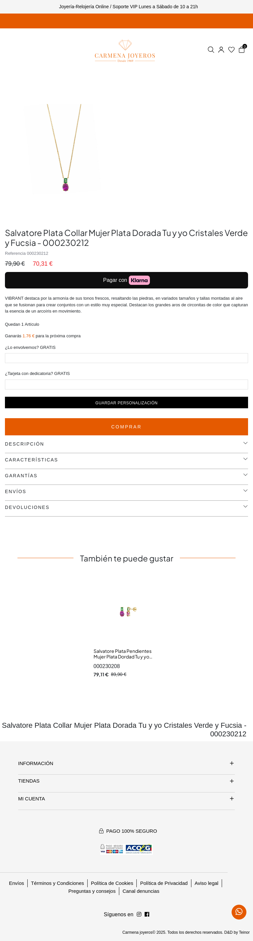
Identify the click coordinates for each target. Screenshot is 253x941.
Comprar (126, 426)
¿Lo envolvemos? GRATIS (30, 347)
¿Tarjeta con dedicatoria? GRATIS (37, 373)
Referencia (15, 253)
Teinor (244, 932)
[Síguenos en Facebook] (139, 915)
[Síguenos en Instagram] (147, 915)
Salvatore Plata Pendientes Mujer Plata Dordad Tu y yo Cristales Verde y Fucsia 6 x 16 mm (124, 659)
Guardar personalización (127, 403)
